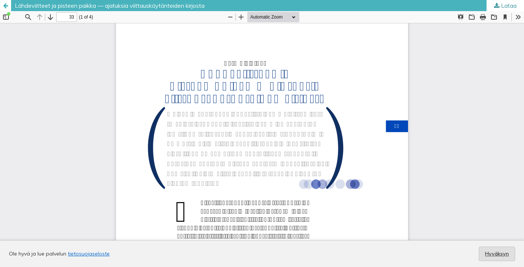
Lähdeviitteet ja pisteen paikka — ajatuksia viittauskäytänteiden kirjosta (110, 5)
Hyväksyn (497, 253)
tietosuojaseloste (89, 253)
